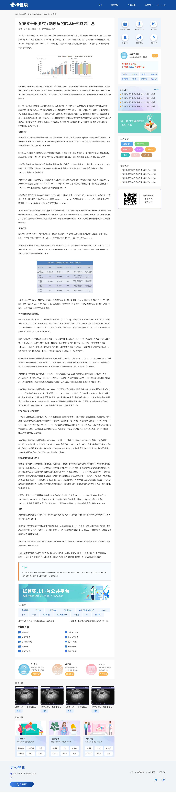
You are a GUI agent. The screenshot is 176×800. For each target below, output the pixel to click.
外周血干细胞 (73, 643)
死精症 (144, 74)
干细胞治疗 (69, 610)
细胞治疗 (48, 14)
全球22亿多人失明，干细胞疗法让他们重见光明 (37, 626)
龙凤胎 (64, 761)
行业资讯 (131, 5)
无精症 (134, 74)
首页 (100, 5)
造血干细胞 (53, 610)
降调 (64, 756)
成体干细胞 (26, 643)
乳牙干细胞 (72, 648)
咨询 (155, 55)
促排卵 (55, 756)
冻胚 (74, 761)
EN (164, 5)
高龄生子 (135, 79)
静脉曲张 (154, 74)
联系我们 (148, 5)
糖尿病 (24, 619)
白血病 (39, 610)
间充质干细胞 (73, 638)
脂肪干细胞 (72, 659)
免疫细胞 (59, 615)
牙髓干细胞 (26, 659)
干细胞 (91, 615)
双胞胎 (74, 756)
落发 (36, 615)
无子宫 (40, 762)
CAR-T (24, 615)
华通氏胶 (25, 654)
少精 (40, 756)
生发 (47, 615)
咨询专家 (36, 682)
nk (102, 615)
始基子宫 (21, 762)
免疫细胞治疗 (75, 615)
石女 (30, 762)
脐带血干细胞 (27, 648)
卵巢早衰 (25, 610)
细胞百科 (38, 14)
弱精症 (125, 74)
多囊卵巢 (31, 756)
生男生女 (55, 761)
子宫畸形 (154, 79)
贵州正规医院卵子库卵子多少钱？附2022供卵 (138, 94)
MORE (156, 89)
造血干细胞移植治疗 (89, 610)
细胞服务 (115, 5)
